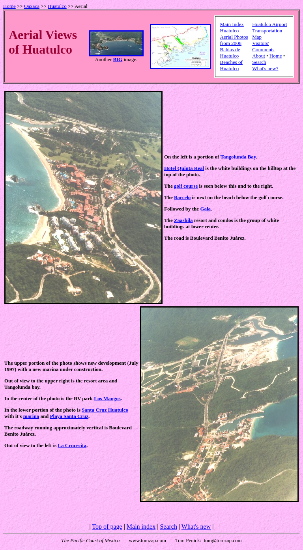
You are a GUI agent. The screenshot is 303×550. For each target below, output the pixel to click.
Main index (141, 526)
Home (9, 6)
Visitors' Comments (263, 46)
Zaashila (183, 220)
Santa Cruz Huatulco (105, 410)
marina (31, 416)
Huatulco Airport (269, 24)
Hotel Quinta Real (184, 168)
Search (259, 62)
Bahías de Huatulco (230, 53)
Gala (205, 209)
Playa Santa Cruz (69, 416)
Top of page (107, 526)
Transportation (267, 31)
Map (257, 37)
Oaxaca (31, 6)
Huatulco (57, 6)
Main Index (232, 24)
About (258, 56)
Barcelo (182, 197)
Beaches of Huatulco (231, 65)
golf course (186, 186)
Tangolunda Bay (238, 157)
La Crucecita (72, 445)
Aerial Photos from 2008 (234, 40)
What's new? (265, 68)
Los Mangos (107, 398)
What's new (196, 526)
